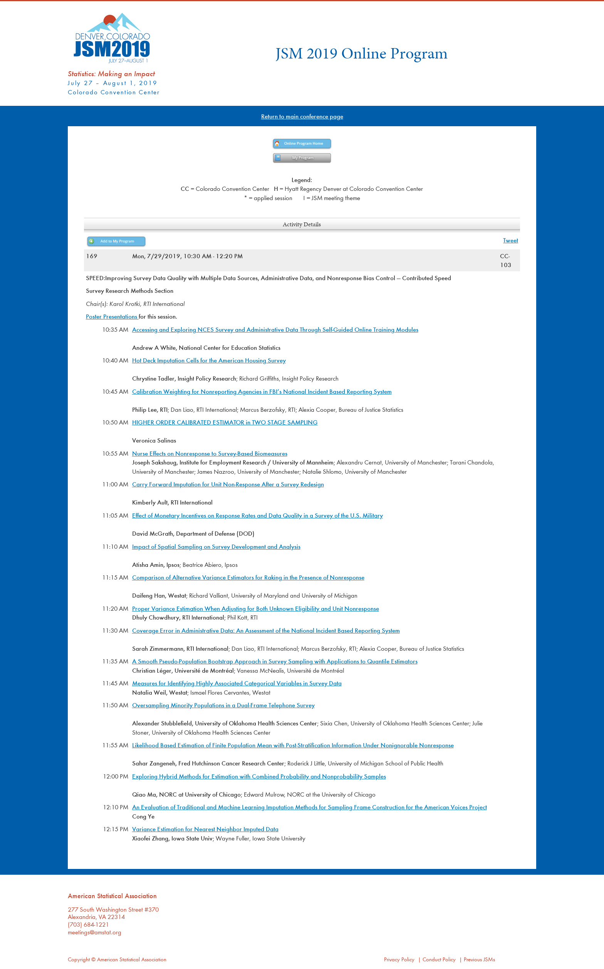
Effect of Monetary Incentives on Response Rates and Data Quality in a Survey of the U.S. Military (257, 515)
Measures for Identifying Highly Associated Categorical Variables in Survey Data (237, 682)
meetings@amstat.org (94, 932)
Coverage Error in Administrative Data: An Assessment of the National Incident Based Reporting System (266, 630)
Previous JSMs (479, 959)
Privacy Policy (399, 959)
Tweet (510, 240)
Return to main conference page (302, 116)
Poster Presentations (112, 316)
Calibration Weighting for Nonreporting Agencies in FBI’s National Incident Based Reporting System (262, 391)
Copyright (79, 959)
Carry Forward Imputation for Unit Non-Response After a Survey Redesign (228, 483)
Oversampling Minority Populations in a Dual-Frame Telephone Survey (223, 704)
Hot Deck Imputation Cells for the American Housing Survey (209, 360)
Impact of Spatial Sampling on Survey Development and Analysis (216, 546)
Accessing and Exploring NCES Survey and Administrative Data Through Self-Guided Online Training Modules (275, 329)
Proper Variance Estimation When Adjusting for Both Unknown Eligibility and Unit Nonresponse (255, 608)
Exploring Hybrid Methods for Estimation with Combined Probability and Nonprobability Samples (259, 776)
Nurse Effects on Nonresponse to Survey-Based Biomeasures (209, 453)
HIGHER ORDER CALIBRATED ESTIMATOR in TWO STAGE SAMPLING (225, 422)
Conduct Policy (439, 959)
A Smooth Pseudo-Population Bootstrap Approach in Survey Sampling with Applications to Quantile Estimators (275, 661)
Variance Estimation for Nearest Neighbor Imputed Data (205, 828)
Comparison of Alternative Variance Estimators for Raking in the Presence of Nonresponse (248, 577)
